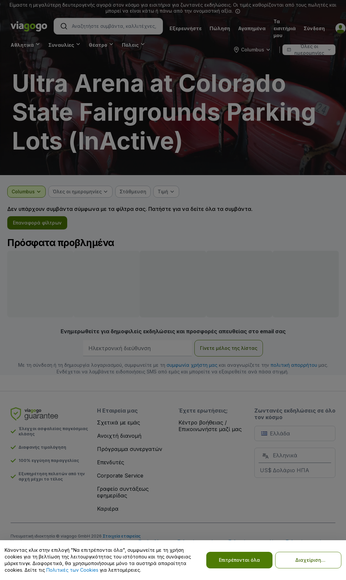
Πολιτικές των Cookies (72, 570)
